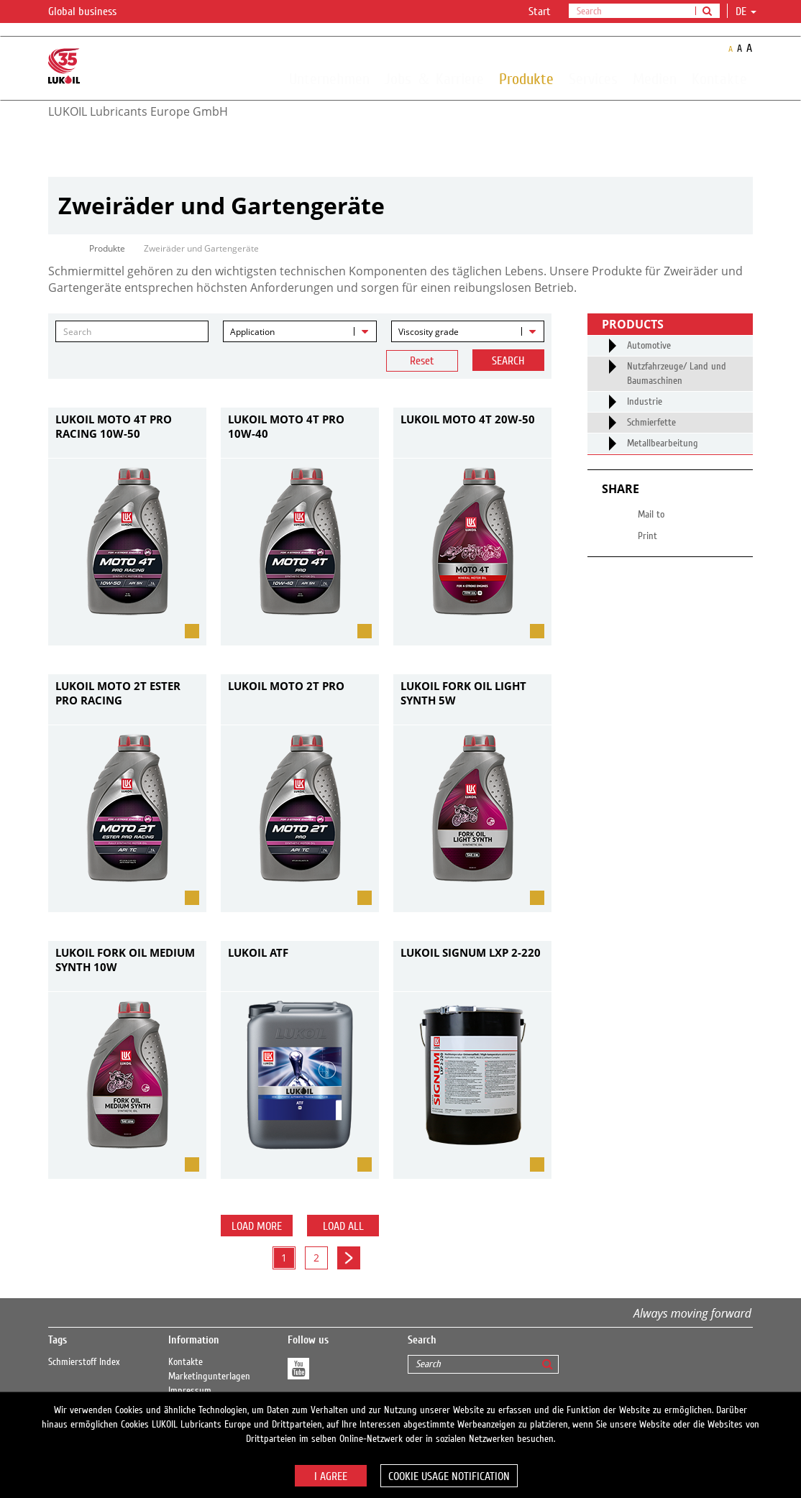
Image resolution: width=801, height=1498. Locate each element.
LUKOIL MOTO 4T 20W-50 (467, 419)
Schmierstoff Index (84, 1362)
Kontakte (719, 78)
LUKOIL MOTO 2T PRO (286, 686)
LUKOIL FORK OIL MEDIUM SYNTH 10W (125, 959)
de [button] (746, 11)
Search (508, 360)
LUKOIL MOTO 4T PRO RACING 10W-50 (113, 426)
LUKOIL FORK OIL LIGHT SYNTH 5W (463, 693)
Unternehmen (329, 78)
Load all (343, 1226)
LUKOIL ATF (258, 952)
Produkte (526, 78)
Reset (422, 360)
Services (593, 78)
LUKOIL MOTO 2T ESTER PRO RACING (117, 693)
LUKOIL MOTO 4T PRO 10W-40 (286, 426)
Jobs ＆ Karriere (434, 78)
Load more (257, 1226)
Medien (655, 78)
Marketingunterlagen (209, 1376)
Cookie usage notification (449, 1476)
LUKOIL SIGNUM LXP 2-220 (470, 952)
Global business (91, 12)
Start (539, 11)
